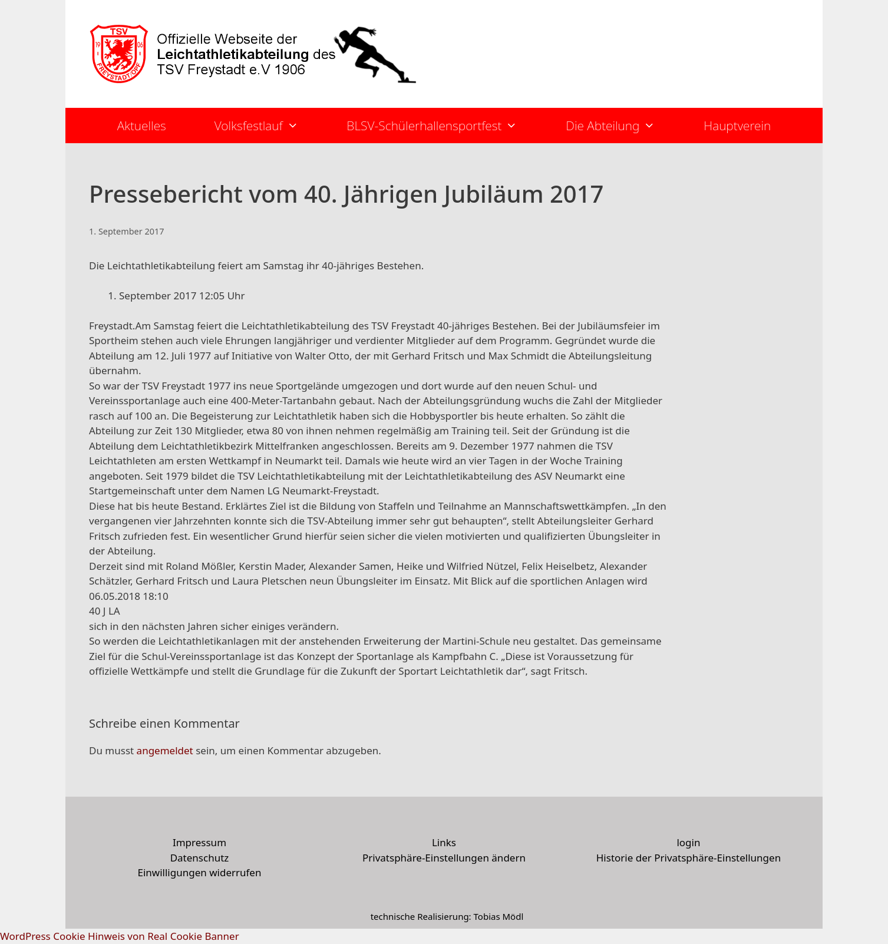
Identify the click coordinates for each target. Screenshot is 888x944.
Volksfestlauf (268, 125)
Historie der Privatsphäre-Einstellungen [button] (688, 857)
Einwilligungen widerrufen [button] (200, 872)
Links (444, 842)
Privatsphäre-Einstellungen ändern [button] (444, 857)
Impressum (199, 842)
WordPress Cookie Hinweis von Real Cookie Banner (119, 936)
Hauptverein (737, 125)
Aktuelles (141, 125)
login (688, 842)
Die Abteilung (622, 125)
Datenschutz (199, 857)
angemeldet (165, 750)
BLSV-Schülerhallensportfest (444, 125)
